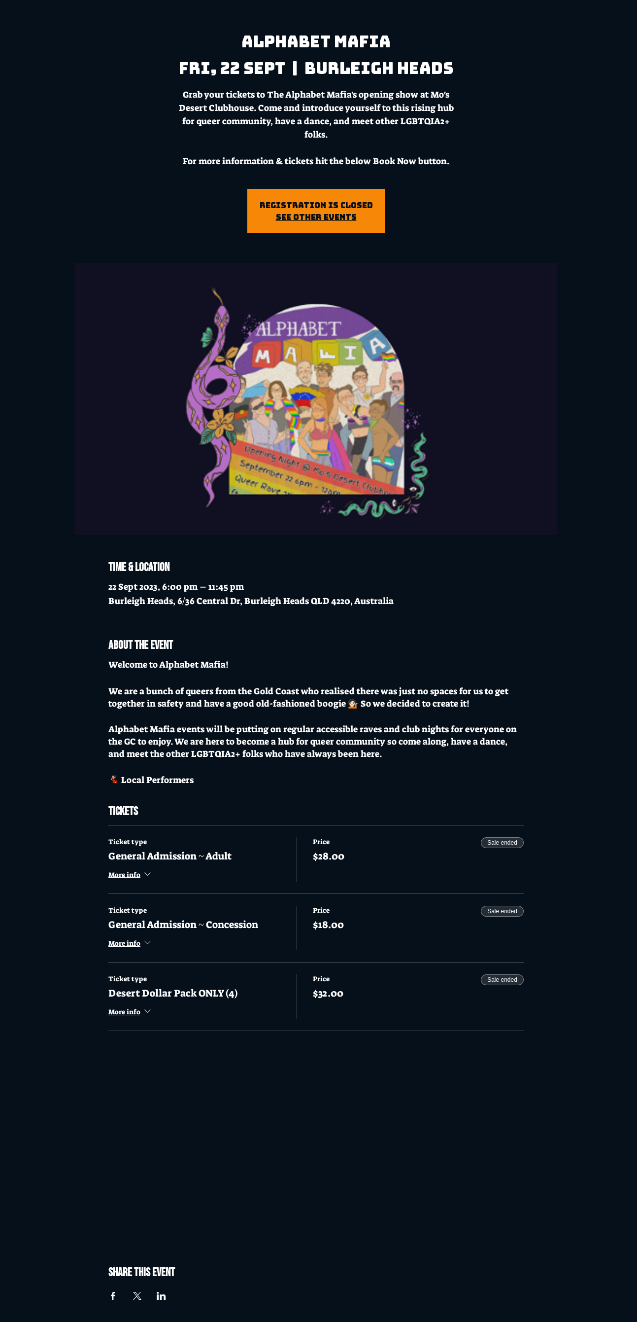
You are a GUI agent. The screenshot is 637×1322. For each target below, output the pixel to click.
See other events (316, 217)
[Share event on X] (137, 1296)
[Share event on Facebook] (113, 1296)
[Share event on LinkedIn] (161, 1296)
